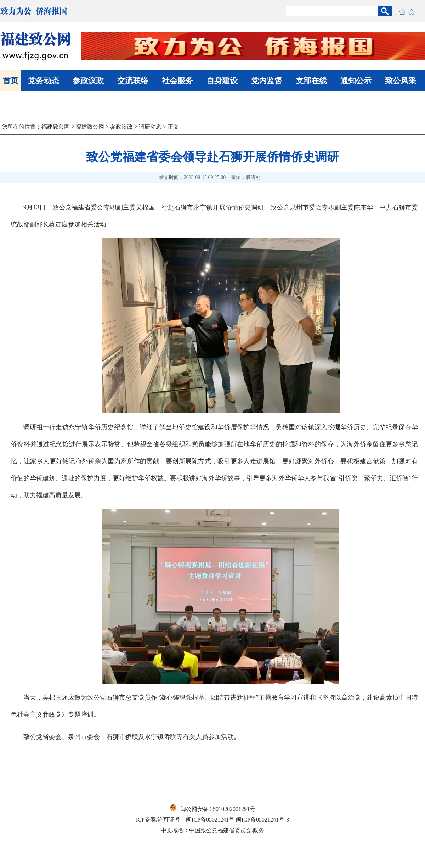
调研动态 (150, 127)
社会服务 (177, 80)
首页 (10, 80)
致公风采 (400, 80)
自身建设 (222, 80)
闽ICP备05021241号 (210, 820)
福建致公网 (55, 127)
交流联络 (132, 80)
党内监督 (266, 80)
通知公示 (356, 80)
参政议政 (88, 80)
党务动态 (43, 80)
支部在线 (311, 80)
